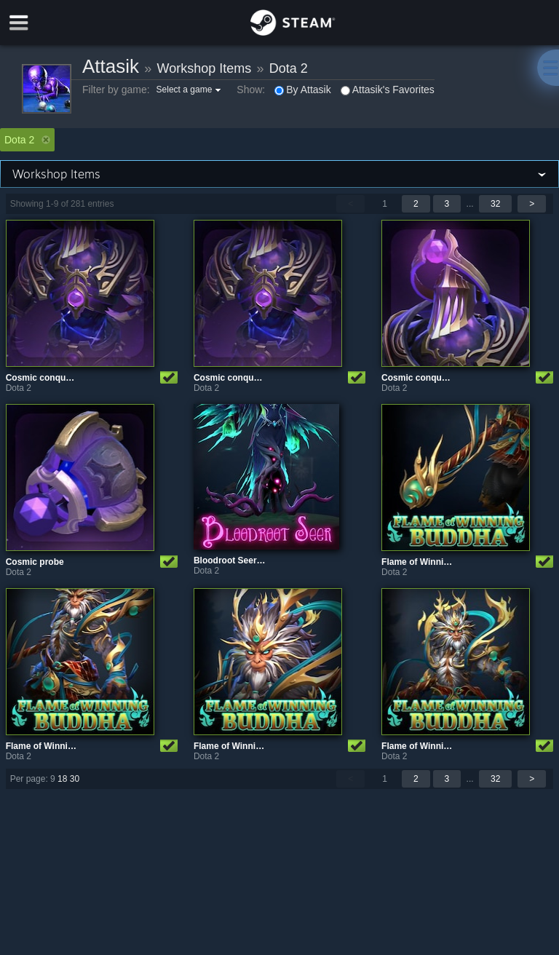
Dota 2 (288, 68)
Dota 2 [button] (27, 140)
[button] (191, 90)
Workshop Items (204, 68)
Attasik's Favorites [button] (388, 89)
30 (74, 779)
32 (495, 204)
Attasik (110, 66)
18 (62, 779)
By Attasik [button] (302, 89)
